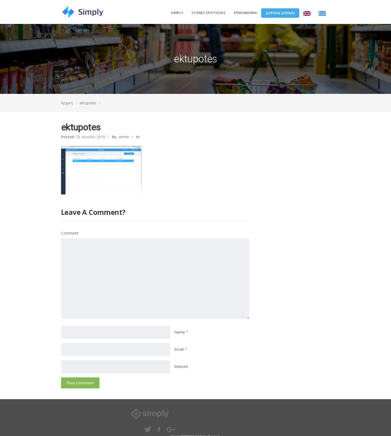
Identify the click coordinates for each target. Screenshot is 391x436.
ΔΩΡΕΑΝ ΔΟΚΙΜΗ (280, 12)
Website (181, 366)
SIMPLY (177, 12)
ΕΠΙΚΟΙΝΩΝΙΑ (245, 12)
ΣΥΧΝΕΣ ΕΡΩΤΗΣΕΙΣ (208, 12)
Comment (70, 233)
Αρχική (67, 103)
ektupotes (88, 103)
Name (181, 332)
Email (180, 349)
